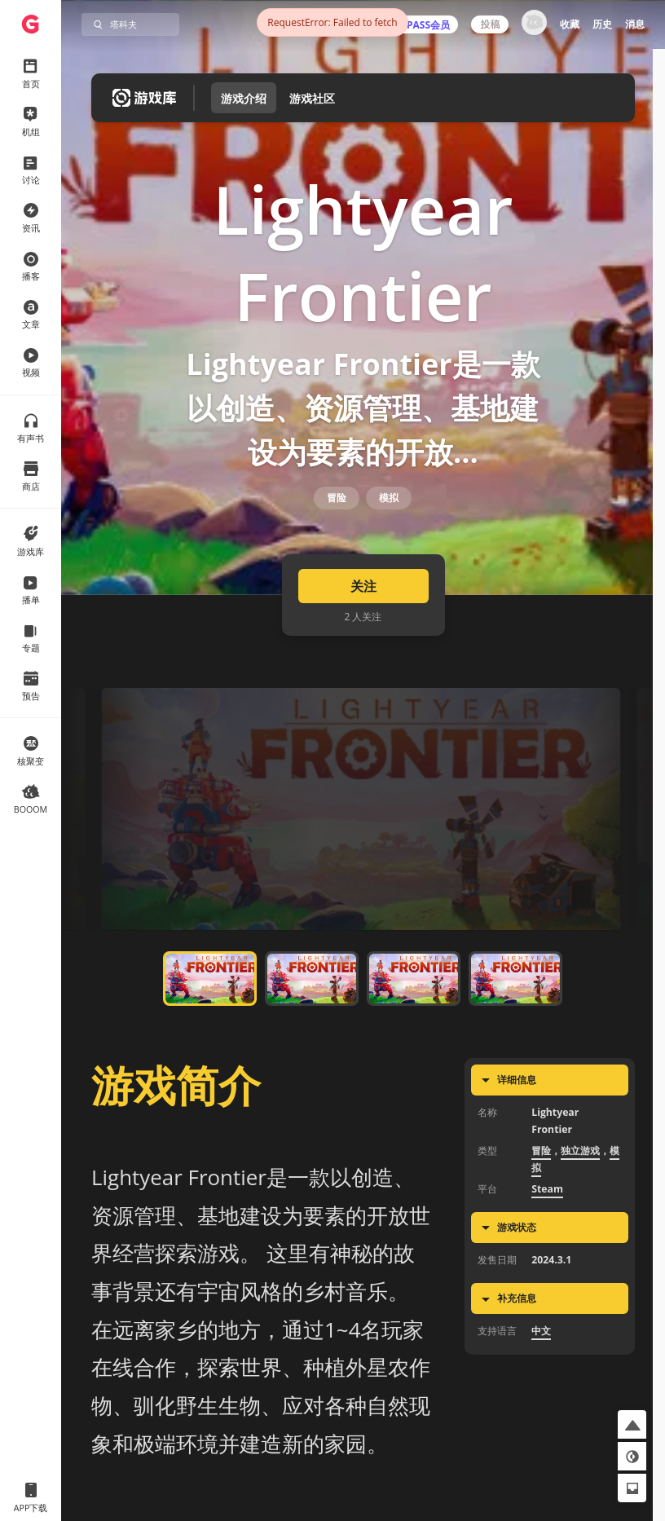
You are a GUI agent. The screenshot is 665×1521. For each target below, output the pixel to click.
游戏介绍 (243, 98)
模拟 (389, 533)
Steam (547, 1241)
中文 (541, 1384)
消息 (635, 24)
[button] (632, 1424)
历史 (602, 24)
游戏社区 (312, 98)
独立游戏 (580, 1203)
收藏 (569, 24)
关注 (363, 639)
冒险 (336, 533)
